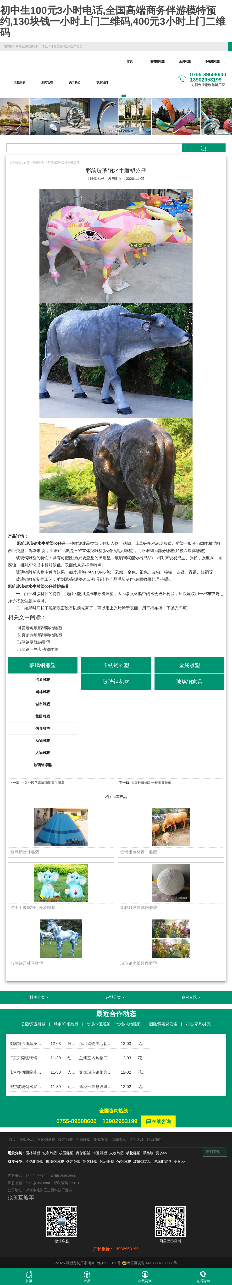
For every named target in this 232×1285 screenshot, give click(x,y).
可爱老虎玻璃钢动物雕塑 (39, 628)
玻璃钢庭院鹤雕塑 (33, 642)
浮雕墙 (148, 1153)
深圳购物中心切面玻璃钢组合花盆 (109, 1043)
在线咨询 (158, 1122)
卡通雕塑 (42, 680)
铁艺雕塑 (65, 1139)
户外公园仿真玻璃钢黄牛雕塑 (43, 783)
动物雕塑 (42, 740)
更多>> (161, 1153)
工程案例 (19, 82)
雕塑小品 (26, 1139)
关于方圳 (136, 1139)
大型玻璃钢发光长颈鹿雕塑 (151, 783)
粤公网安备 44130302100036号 (149, 1263)
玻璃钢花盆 (142, 1161)
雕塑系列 (38, 162)
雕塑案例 (75, 1043)
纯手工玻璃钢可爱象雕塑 (33, 907)
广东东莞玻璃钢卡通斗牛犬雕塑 (37, 1058)
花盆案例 (146, 1043)
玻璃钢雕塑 (157, 61)
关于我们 (74, 82)
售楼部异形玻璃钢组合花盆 (103, 1086)
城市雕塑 (42, 704)
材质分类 (39, 997)
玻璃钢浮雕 (43, 765)
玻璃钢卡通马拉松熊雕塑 (31, 1043)
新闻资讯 (119, 1139)
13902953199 (120, 1121)
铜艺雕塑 (90, 1161)
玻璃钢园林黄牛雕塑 (138, 852)
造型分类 (116, 997)
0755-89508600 (76, 1121)
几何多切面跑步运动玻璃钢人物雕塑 (41, 1072)
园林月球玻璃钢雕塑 (138, 907)
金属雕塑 (185, 61)
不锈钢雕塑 (212, 61)
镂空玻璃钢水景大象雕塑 (31, 1086)
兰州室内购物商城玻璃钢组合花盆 (109, 1058)
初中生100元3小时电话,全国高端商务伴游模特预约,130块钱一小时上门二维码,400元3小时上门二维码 (113, 21)
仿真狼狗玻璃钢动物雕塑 (39, 635)
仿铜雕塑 (123, 1161)
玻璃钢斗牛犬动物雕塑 (37, 649)
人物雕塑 (42, 753)
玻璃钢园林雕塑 (25, 852)
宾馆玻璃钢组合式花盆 (99, 1072)
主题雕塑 (83, 1139)
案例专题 (192, 997)
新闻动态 (47, 82)
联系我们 (102, 82)
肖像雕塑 (83, 1153)
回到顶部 (213, 1152)
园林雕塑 (42, 692)
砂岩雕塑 (107, 1161)
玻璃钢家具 (162, 1161)
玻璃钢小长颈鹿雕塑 (138, 963)
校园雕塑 (42, 716)
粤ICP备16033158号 (104, 1263)
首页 (130, 61)
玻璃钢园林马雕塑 (27, 963)
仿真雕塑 (42, 728)
